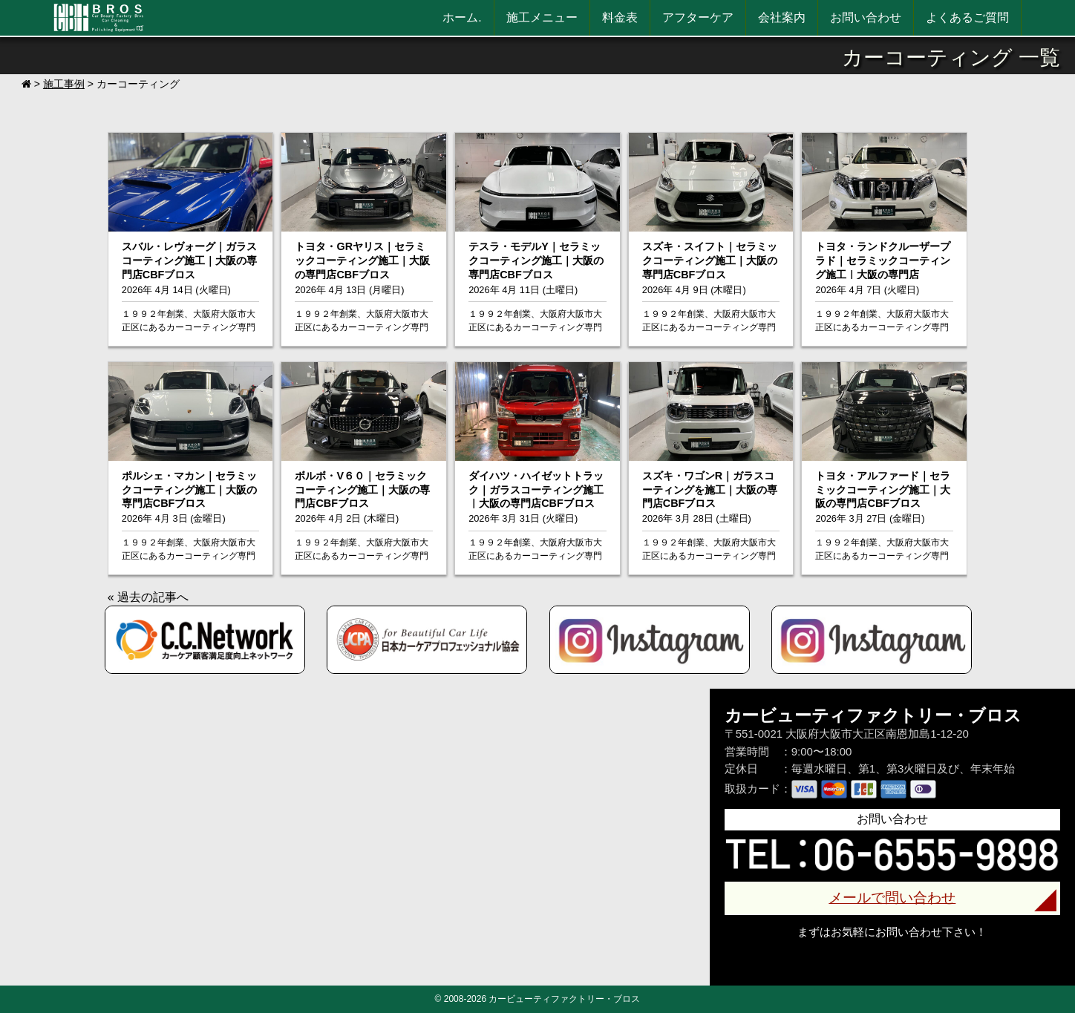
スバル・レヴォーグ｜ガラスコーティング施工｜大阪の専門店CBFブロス (189, 260)
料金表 (620, 17)
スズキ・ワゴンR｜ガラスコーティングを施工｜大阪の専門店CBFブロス (709, 489)
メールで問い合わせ (892, 897)
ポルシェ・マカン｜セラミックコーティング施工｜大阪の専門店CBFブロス (189, 489)
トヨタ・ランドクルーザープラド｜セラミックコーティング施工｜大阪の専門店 (882, 260)
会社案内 (782, 17)
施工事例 (64, 84)
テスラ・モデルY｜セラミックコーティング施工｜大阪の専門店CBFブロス (536, 260)
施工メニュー (542, 17)
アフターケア (697, 17)
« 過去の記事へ (148, 597)
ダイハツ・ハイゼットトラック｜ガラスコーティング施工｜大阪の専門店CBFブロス (536, 489)
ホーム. (461, 17)
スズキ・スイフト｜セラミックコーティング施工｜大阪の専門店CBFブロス (709, 260)
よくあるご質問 (967, 17)
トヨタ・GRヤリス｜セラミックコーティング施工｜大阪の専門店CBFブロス (362, 260)
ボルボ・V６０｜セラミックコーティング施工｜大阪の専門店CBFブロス (362, 489)
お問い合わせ (865, 17)
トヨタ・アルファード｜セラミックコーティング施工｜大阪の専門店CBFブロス (882, 489)
